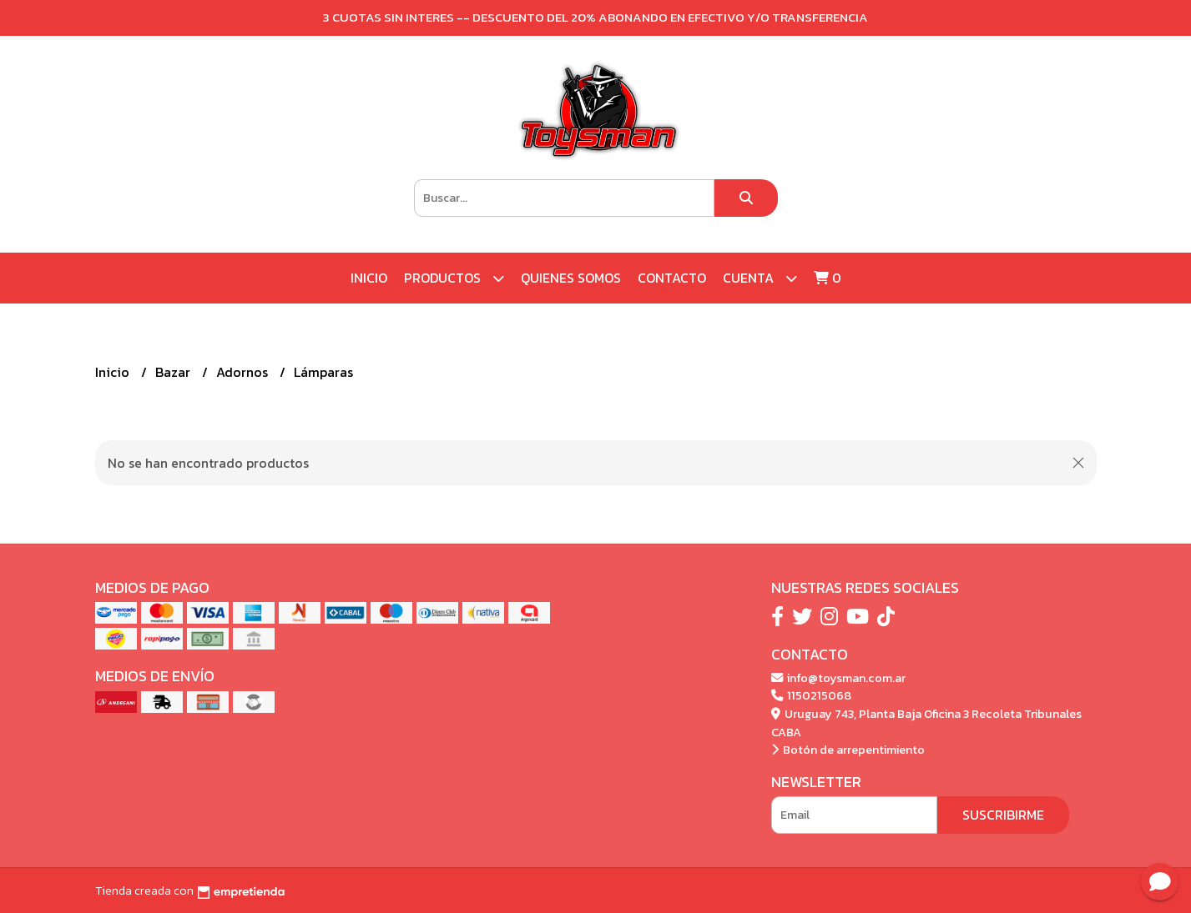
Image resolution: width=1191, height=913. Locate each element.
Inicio (369, 278)
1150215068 (811, 695)
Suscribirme (1003, 815)
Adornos (243, 372)
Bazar (174, 372)
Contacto (672, 278)
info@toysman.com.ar (838, 678)
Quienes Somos (571, 278)
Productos (454, 278)
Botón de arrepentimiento (848, 749)
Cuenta (760, 278)
